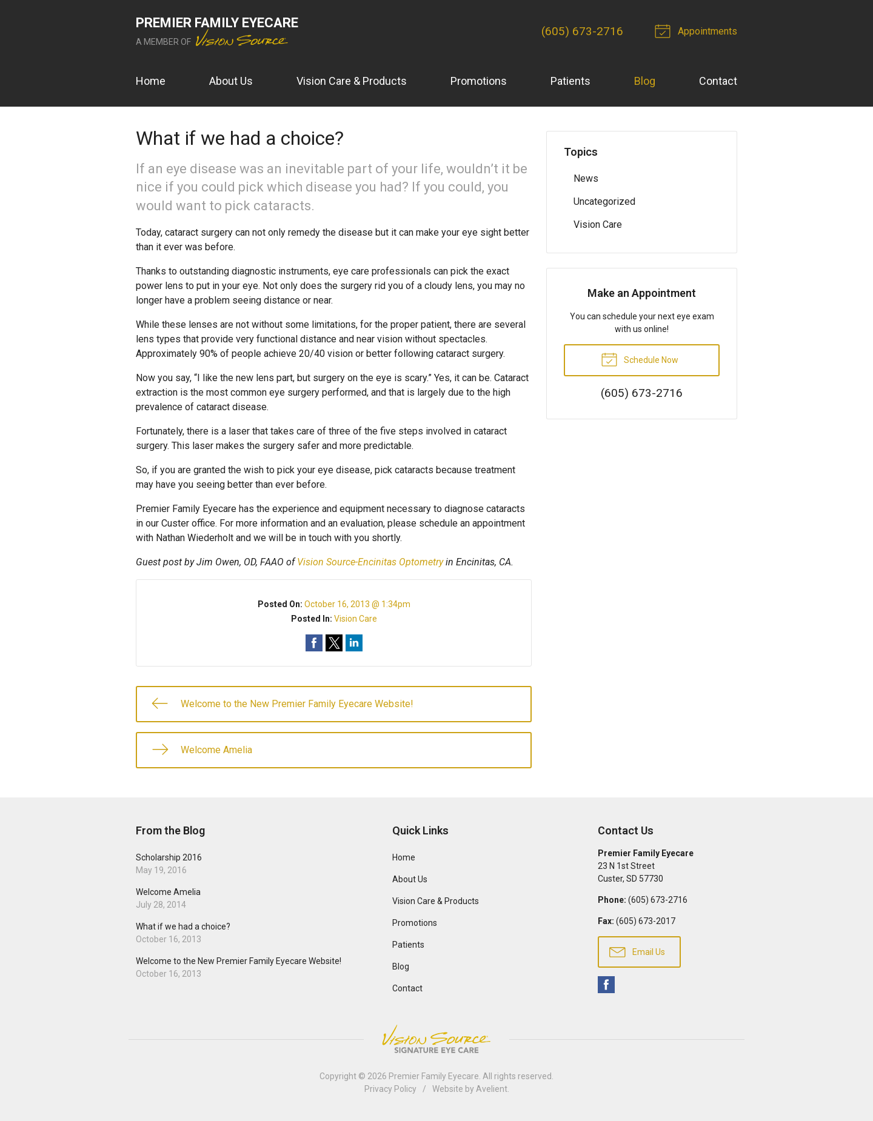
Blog (644, 81)
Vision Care (355, 619)
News (586, 178)
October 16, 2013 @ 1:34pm (357, 604)
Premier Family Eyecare (434, 1076)
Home (151, 81)
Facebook (606, 984)
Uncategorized (604, 201)
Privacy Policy (390, 1089)
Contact (718, 81)
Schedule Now (639, 358)
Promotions (478, 81)
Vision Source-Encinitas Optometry (370, 562)
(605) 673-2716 (582, 31)
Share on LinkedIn (354, 642)
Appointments (697, 30)
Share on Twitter (334, 642)
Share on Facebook (314, 642)
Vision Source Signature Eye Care (436, 1039)
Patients (570, 81)
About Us (231, 81)
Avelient (491, 1089)
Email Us (637, 951)
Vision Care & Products (351, 81)
